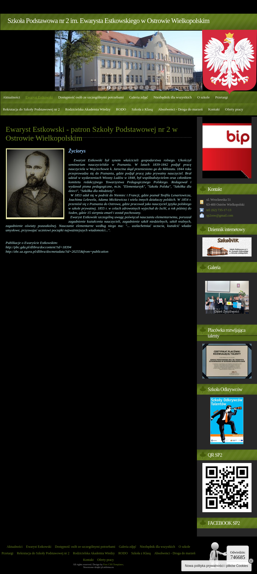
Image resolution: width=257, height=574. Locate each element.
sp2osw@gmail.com (219, 215)
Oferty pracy (234, 109)
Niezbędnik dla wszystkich (172, 97)
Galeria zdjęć (138, 97)
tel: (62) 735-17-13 (218, 210)
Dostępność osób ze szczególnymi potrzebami (91, 97)
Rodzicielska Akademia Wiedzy (88, 109)
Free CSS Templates (113, 564)
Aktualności (11, 97)
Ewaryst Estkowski (39, 97)
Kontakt (214, 109)
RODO (121, 109)
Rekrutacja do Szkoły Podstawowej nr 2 (31, 109)
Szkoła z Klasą (142, 109)
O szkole (203, 97)
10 (153, 87)
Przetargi (221, 97)
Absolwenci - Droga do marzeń (180, 109)
